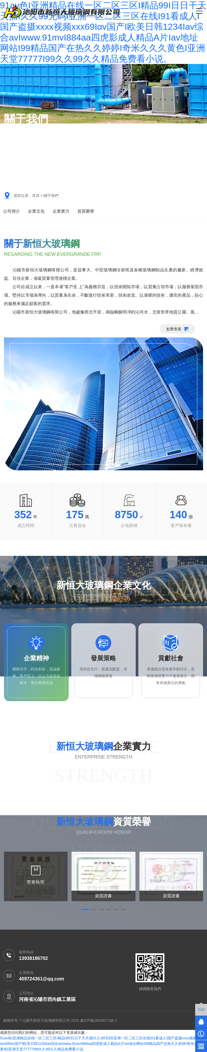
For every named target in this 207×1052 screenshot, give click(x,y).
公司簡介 (11, 211)
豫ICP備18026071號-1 (98, 1020)
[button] (85, 909)
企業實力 (61, 211)
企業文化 (36, 211)
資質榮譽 (85, 211)
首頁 (35, 195)
